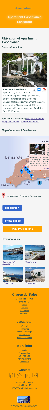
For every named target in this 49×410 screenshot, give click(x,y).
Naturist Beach (24, 302)
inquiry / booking (22, 228)
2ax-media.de (24, 356)
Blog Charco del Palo (24, 299)
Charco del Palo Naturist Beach (9, 263)
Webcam (24, 326)
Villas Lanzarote (31, 283)
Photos (24, 305)
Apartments (24, 311)
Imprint (24, 350)
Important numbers (24, 338)
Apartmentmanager (24, 332)
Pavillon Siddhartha (30, 122)
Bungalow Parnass (10, 122)
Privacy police (24, 353)
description (12, 207)
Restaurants (25, 313)
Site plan (24, 308)
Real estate (24, 362)
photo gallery (13, 220)
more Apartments (24, 359)
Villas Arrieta (7, 283)
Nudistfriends (24, 335)
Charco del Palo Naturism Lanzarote (25, 406)
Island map (24, 329)
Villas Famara (30, 262)
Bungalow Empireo (35, 118)
